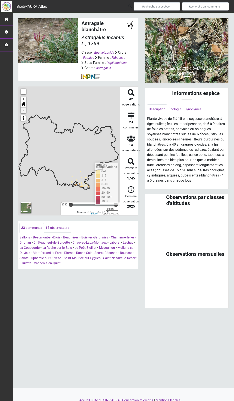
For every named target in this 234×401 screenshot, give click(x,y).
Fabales (89, 58)
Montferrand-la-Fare (67, 258)
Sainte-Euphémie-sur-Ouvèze (73, 263)
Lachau (25, 253)
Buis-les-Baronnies (98, 243)
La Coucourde (43, 253)
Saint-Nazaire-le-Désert (38, 268)
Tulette (64, 268)
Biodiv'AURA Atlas (31, 6)
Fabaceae (119, 58)
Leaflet (94, 218)
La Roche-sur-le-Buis (72, 253)
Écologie (176, 109)
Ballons (25, 243)
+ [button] (23, 104)
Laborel (124, 248)
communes (32, 233)
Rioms (90, 258)
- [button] (23, 115)
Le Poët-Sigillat (102, 253)
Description (157, 109)
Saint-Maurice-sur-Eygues (116, 263)
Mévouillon (124, 253)
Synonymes (195, 109)
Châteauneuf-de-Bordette (58, 248)
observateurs (58, 233)
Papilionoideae (92, 68)
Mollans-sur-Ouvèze (34, 258)
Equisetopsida (104, 52)
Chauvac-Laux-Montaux (98, 248)
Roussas (41, 263)
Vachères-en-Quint (86, 268)
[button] (23, 110)
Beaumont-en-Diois (47, 243)
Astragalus (89, 73)
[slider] (71, 210)
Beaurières (73, 243)
